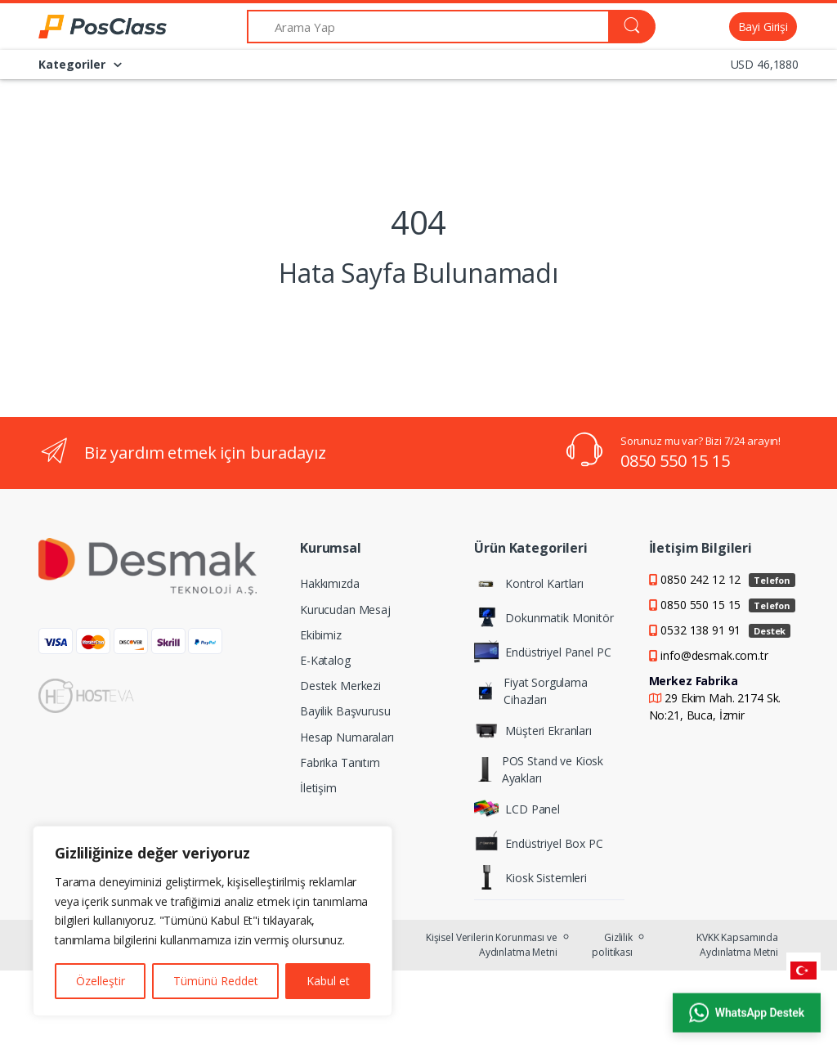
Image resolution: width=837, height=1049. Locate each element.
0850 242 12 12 (727, 579)
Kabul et (328, 980)
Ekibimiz (321, 635)
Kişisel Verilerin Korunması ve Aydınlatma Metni (491, 944)
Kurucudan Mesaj (345, 609)
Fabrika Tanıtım (340, 762)
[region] (212, 921)
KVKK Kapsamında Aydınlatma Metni (737, 944)
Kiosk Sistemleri (530, 877)
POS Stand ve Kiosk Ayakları (538, 769)
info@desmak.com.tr (714, 655)
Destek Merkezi (340, 685)
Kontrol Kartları (529, 583)
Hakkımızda (330, 583)
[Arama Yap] (428, 26)
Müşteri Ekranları (533, 730)
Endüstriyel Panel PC (542, 651)
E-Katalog (325, 660)
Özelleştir (100, 980)
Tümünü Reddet (215, 980)
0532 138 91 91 (725, 630)
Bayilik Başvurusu (345, 711)
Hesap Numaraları (347, 737)
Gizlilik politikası (612, 944)
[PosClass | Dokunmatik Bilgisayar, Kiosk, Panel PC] (80, 27)
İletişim (318, 788)
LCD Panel (517, 808)
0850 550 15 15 (675, 461)
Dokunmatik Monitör (543, 617)
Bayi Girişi (763, 26)
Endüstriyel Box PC (538, 843)
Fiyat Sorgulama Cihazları (531, 691)
